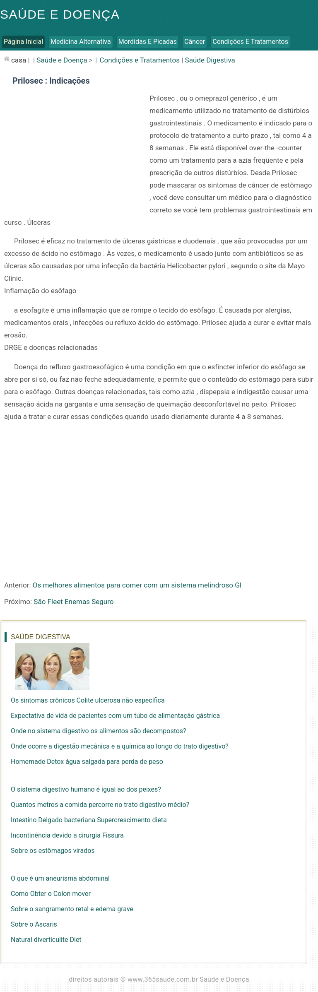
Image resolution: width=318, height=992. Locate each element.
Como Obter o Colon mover (51, 894)
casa (18, 60)
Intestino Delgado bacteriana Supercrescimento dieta (89, 820)
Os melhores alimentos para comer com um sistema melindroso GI (137, 585)
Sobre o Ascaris (34, 924)
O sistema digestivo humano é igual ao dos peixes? (86, 789)
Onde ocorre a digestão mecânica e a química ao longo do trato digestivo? (120, 746)
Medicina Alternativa (81, 42)
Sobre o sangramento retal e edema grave (72, 909)
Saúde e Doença (60, 14)
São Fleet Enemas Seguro (73, 601)
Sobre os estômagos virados (53, 851)
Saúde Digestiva (210, 60)
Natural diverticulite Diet (46, 940)
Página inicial (23, 42)
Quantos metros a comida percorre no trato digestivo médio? (100, 805)
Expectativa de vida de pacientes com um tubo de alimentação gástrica (115, 716)
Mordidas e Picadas (147, 42)
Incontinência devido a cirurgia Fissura (67, 835)
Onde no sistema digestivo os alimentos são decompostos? (98, 731)
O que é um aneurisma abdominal (60, 878)
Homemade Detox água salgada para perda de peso (87, 762)
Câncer (194, 42)
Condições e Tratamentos (250, 42)
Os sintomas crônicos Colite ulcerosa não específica (88, 700)
